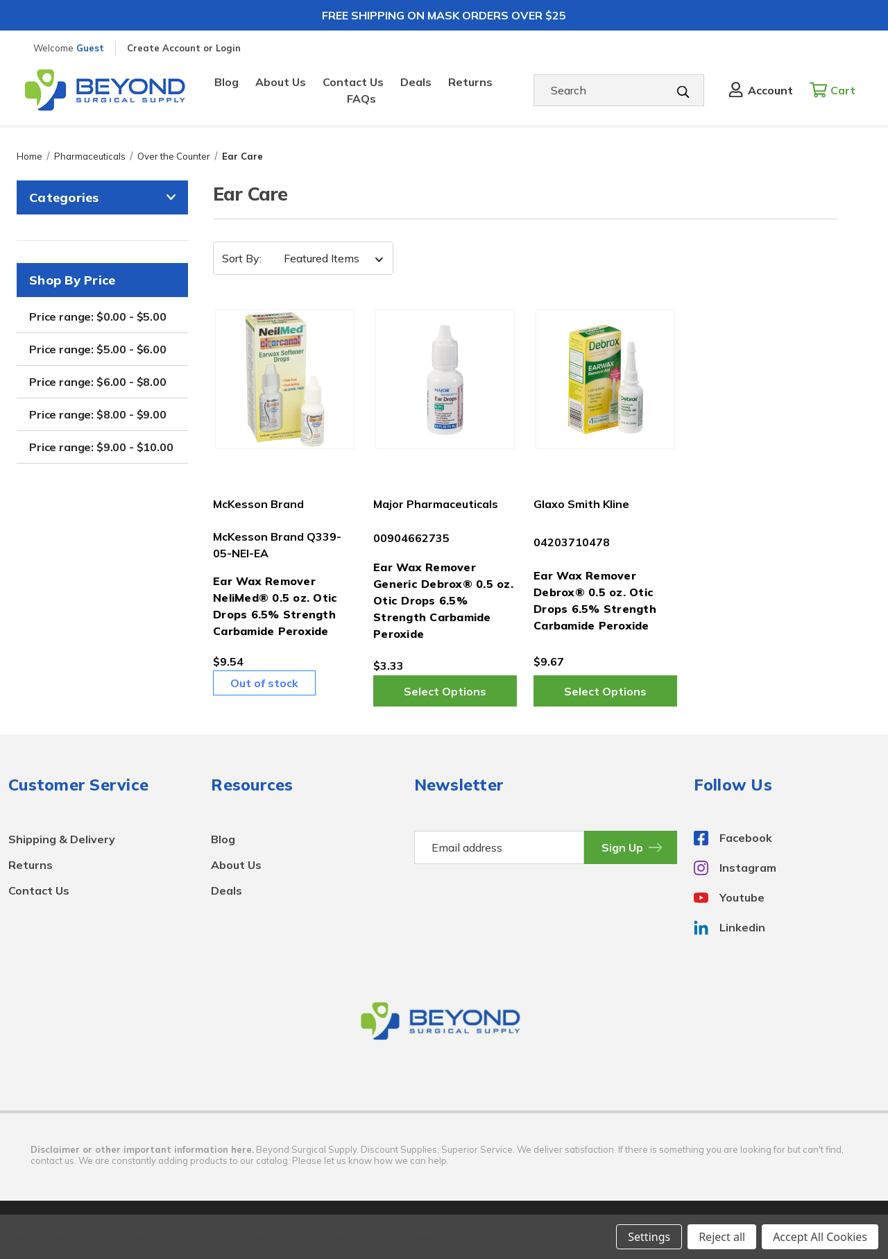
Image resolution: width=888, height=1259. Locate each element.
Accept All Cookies (820, 1236)
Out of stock (264, 683)
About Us (280, 82)
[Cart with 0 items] (836, 90)
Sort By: (242, 258)
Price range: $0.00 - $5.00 (97, 316)
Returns (470, 82)
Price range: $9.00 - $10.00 (101, 447)
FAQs (361, 98)
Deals (416, 82)
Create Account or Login (184, 47)
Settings (649, 1236)
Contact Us (353, 82)
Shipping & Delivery (61, 839)
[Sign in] (759, 90)
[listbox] (329, 258)
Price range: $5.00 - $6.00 (97, 349)
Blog (226, 82)
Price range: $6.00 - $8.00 (97, 382)
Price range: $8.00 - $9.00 (97, 414)
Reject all (722, 1236)
